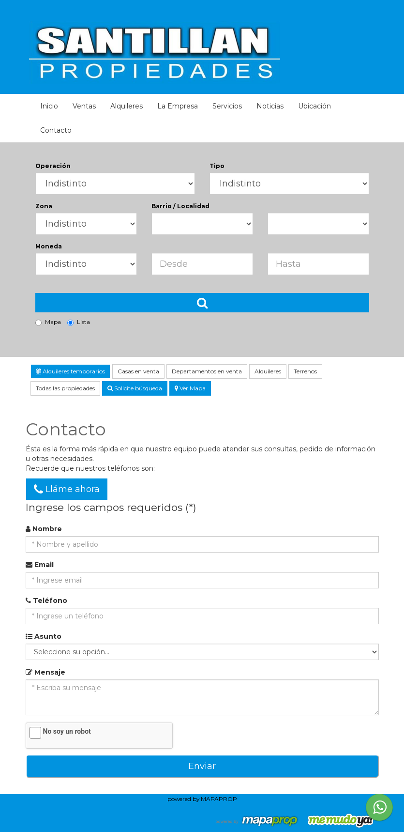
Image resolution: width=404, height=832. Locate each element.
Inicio (49, 106)
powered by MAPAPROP (202, 798)
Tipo (216, 165)
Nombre (44, 528)
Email (40, 564)
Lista (78, 322)
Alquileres (126, 106)
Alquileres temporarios (70, 371)
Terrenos (305, 371)
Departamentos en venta (207, 371)
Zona (43, 206)
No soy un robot (67, 731)
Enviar (202, 766)
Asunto (43, 636)
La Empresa (177, 106)
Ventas (84, 106)
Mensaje (45, 672)
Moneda (48, 246)
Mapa (48, 322)
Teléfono (46, 600)
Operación (53, 165)
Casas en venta (138, 371)
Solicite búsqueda (134, 388)
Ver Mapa (190, 388)
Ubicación (314, 106)
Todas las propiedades (65, 388)
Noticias (270, 106)
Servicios (227, 106)
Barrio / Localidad (180, 206)
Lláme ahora (67, 489)
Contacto (56, 130)
